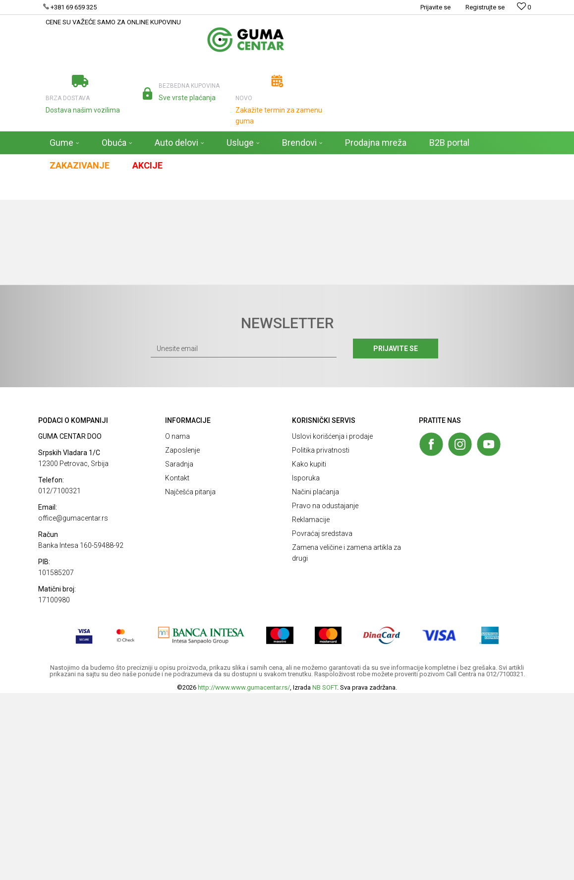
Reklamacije (311, 706)
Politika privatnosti (320, 637)
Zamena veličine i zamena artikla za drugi (346, 739)
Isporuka (306, 665)
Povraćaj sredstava (322, 720)
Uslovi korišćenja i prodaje (332, 623)
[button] (509, 188)
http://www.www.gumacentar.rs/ (244, 874)
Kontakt (177, 665)
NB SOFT (324, 874)
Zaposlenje (182, 637)
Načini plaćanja (315, 679)
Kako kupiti (309, 651)
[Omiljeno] (524, 7)
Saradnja (179, 651)
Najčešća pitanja (190, 679)
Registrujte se (485, 7)
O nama (177, 623)
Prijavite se (395, 535)
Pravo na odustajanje (325, 693)
